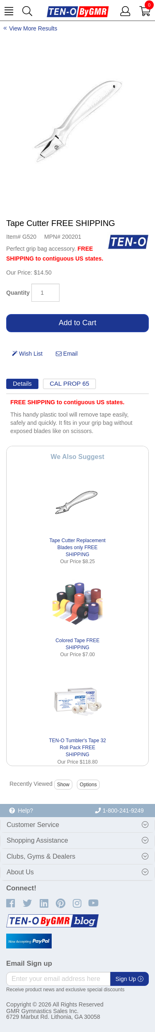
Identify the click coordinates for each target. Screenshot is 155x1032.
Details (22, 383)
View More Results (33, 28)
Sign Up (129, 979)
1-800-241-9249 (119, 810)
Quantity (18, 292)
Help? (21, 810)
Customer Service (33, 824)
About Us (20, 872)
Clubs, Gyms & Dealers (41, 856)
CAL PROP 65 (69, 383)
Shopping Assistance (37, 840)
